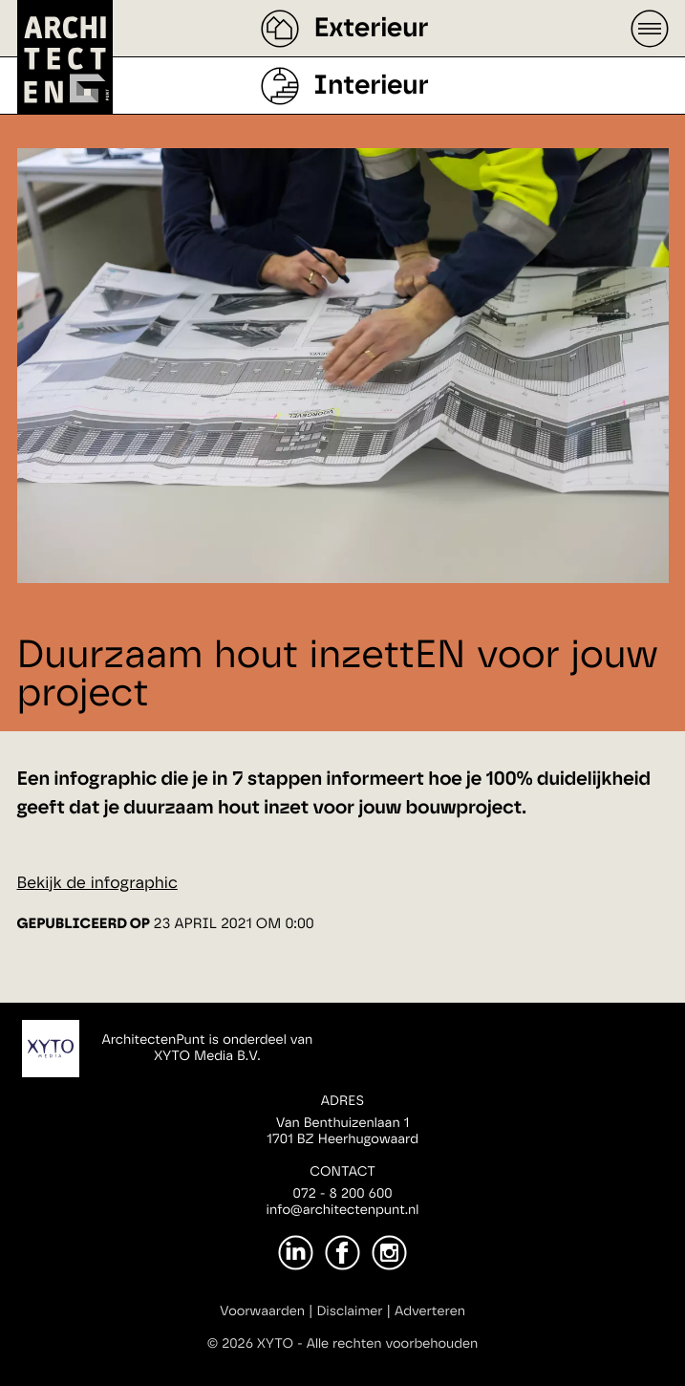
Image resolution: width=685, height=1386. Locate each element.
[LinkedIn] (295, 1252)
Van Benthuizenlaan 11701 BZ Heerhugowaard (342, 1131)
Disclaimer (349, 1311)
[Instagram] (389, 1252)
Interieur (370, 86)
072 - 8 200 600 (342, 1194)
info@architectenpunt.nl (343, 1210)
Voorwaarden (262, 1311)
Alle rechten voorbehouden (393, 1344)
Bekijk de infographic (97, 884)
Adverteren (430, 1311)
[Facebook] (342, 1252)
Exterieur (370, 28)
